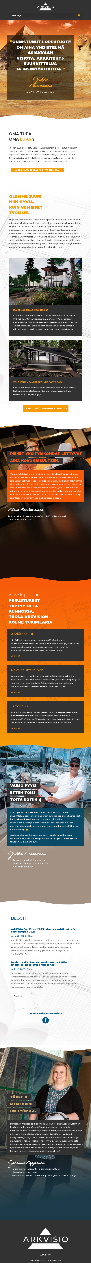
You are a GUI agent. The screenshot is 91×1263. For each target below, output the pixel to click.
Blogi (30, 936)
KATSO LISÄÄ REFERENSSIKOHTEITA (45, 408)
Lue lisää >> (17, 656)
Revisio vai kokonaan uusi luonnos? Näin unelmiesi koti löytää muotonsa (39, 963)
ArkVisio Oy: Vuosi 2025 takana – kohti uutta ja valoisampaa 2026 (43, 930)
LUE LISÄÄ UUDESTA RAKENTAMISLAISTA (37, 170)
